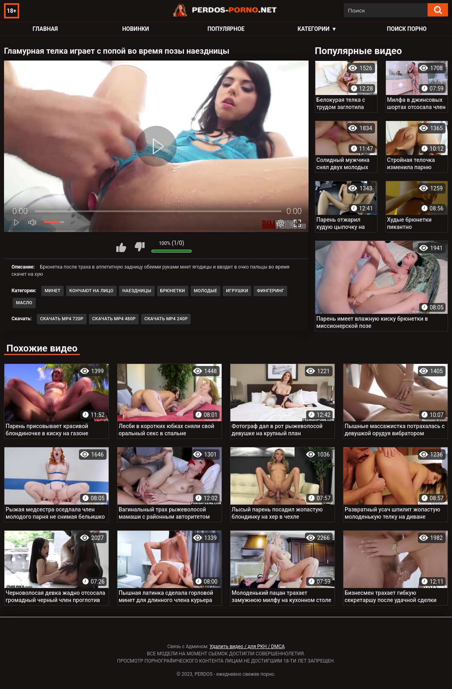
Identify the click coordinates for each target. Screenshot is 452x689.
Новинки (135, 29)
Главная (45, 29)
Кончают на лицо (91, 290)
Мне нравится (121, 247)
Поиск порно (407, 29)
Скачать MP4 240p (166, 318)
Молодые (205, 290)
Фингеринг (270, 290)
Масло (24, 302)
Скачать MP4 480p (113, 318)
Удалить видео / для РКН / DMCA (247, 646)
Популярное (226, 29)
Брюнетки (172, 290)
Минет (52, 290)
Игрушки (237, 290)
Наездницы (136, 290)
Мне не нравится (139, 247)
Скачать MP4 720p (61, 318)
